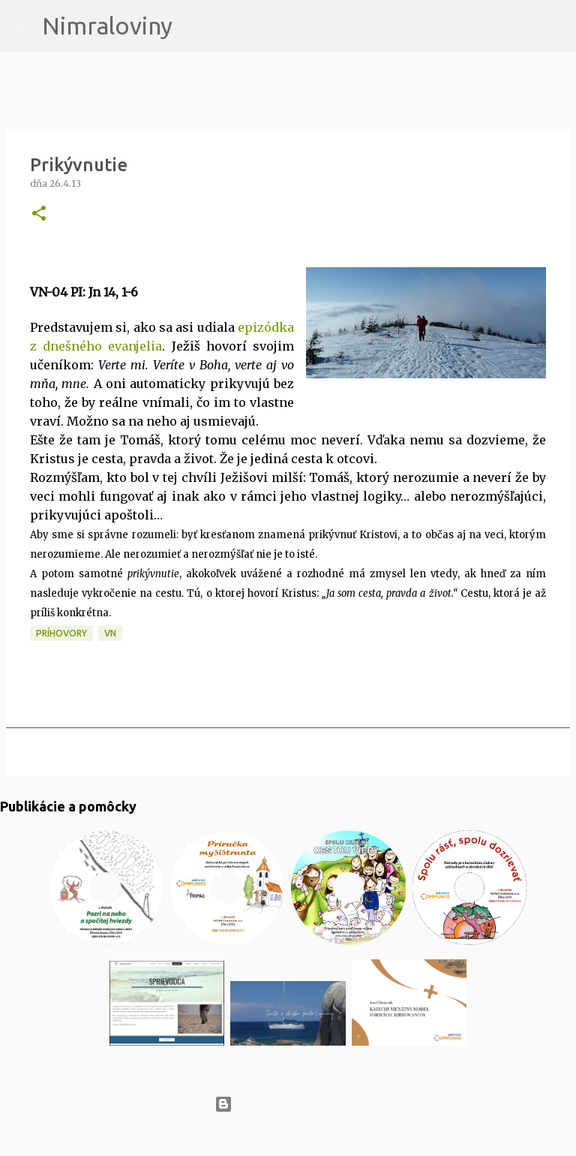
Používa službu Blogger (288, 1104)
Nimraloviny (107, 25)
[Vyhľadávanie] (193, 26)
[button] (39, 214)
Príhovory (61, 633)
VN (110, 633)
